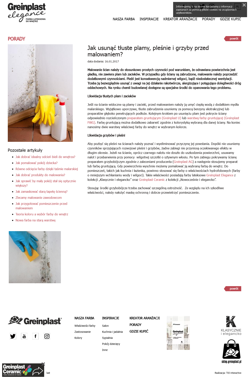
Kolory (78, 338)
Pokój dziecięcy (111, 344)
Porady (208, 19)
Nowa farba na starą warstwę (35, 220)
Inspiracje (149, 19)
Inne (105, 350)
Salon (105, 326)
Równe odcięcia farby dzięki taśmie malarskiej (47, 169)
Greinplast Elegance (219, 175)
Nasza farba (124, 19)
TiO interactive (233, 372)
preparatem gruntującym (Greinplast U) (154, 118)
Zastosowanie (83, 332)
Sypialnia (107, 338)
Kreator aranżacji (180, 19)
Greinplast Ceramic (152, 180)
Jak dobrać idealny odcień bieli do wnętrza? (45, 157)
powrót (234, 38)
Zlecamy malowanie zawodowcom (39, 197)
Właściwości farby (85, 326)
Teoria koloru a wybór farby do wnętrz (42, 214)
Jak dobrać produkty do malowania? (40, 175)
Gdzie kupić (230, 19)
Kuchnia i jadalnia (112, 332)
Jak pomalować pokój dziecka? (37, 163)
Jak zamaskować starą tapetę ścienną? (42, 191)
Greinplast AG (183, 162)
